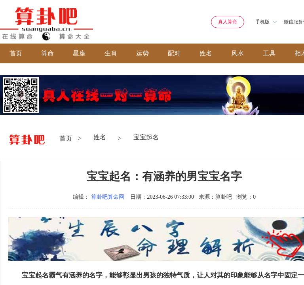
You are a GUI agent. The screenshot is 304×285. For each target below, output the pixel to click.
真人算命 (227, 22)
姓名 (206, 53)
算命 (47, 53)
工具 (269, 53)
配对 (174, 53)
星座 (79, 53)
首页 (16, 53)
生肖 (110, 53)
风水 (237, 53)
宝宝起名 (146, 137)
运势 (142, 53)
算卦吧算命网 (107, 197)
